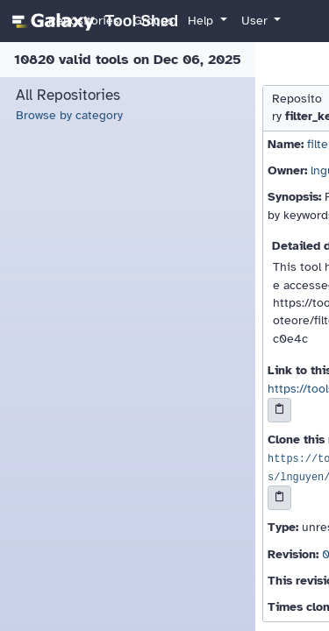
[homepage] (92, 21)
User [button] (256, 20)
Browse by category (69, 115)
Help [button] (202, 20)
